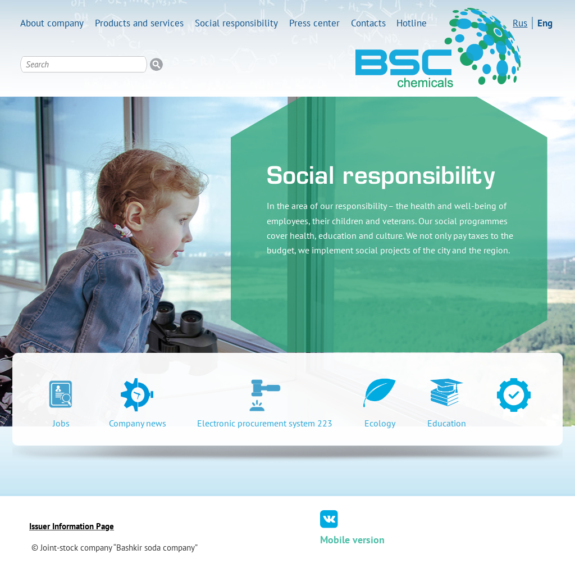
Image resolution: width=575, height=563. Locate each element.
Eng (545, 23)
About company (52, 23)
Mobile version (352, 539)
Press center (314, 23)
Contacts (368, 23)
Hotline (411, 23)
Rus (520, 23)
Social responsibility (236, 23)
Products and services (139, 23)
